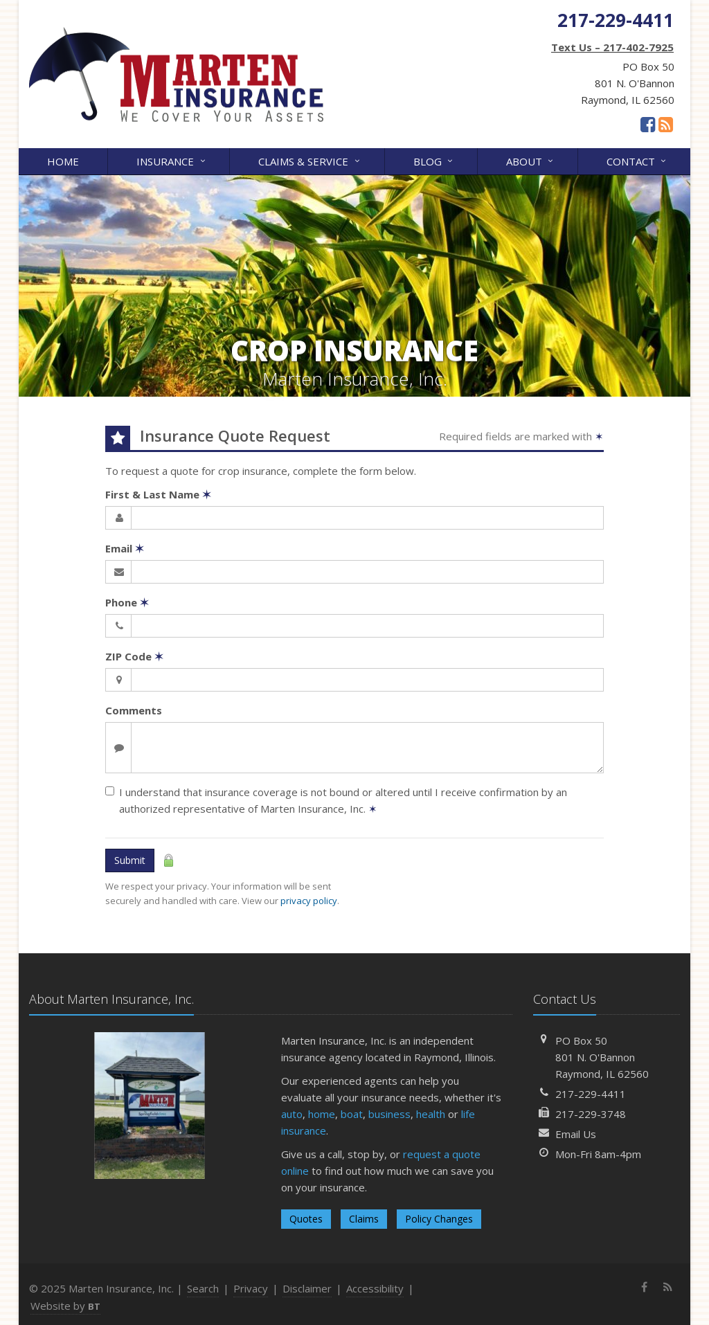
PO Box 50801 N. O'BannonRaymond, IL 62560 (602, 1057)
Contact (637, 160)
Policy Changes (439, 1218)
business (389, 1114)
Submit (129, 860)
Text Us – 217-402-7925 (612, 47)
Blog (434, 160)
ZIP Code (134, 656)
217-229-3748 (590, 1114)
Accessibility (375, 1288)
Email (124, 548)
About (530, 160)
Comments (133, 710)
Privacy (250, 1288)
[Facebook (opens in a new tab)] (647, 124)
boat (352, 1114)
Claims (364, 1218)
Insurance (171, 160)
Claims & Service (309, 160)
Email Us (575, 1134)
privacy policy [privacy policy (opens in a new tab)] (308, 900)
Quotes (306, 1218)
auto (292, 1114)
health (430, 1114)
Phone (127, 602)
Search (203, 1288)
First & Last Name (158, 494)
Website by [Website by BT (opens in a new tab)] (65, 1306)
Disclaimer (307, 1288)
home (321, 1114)
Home (63, 161)
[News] (665, 124)
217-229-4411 (590, 1094)
